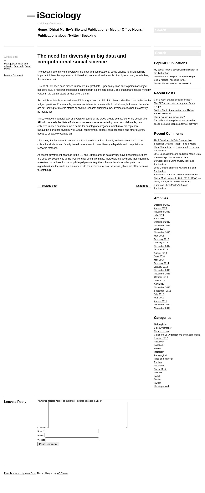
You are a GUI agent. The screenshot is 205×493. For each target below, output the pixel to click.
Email (40, 440)
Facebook (159, 341)
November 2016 (162, 225)
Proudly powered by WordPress (20, 473)
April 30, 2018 (11, 57)
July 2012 (159, 294)
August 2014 (160, 253)
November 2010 (162, 308)
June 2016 (159, 229)
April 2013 (159, 284)
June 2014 (159, 256)
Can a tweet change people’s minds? (172, 99)
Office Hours (132, 29)
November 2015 (162, 232)
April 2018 (159, 218)
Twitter (157, 379)
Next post (143, 185)
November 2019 (162, 211)
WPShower (62, 473)
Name (40, 436)
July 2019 (159, 215)
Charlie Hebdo (161, 331)
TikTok (157, 376)
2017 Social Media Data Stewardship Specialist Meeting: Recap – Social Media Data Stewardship (175, 143)
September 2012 (162, 290)
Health (157, 348)
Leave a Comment (13, 75)
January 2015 (161, 242)
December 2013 (162, 270)
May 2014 (159, 260)
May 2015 (159, 235)
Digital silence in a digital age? (169, 117)
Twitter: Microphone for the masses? (172, 83)
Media (114, 29)
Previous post (47, 185)
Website (41, 445)
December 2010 (162, 304)
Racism (158, 362)
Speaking (89, 35)
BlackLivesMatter (162, 328)
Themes (158, 372)
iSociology (59, 15)
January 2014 (161, 266)
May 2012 (159, 297)
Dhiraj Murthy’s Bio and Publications (78, 29)
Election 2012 (161, 338)
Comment (42, 432)
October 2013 (161, 277)
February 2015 (161, 239)
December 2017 (162, 222)
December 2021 (162, 205)
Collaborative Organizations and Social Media (177, 334)
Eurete (157, 185)
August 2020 (160, 208)
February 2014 (161, 263)
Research (19, 66)
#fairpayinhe (160, 324)
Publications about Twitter (58, 35)
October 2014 (161, 249)
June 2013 (159, 280)
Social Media (160, 369)
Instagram (159, 352)
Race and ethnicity (163, 358)
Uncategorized (161, 386)
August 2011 (160, 301)
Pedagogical (10, 63)
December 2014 (162, 246)
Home (42, 29)
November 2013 (162, 273)
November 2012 (162, 287)
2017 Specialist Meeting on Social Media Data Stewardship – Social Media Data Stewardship (177, 157)
